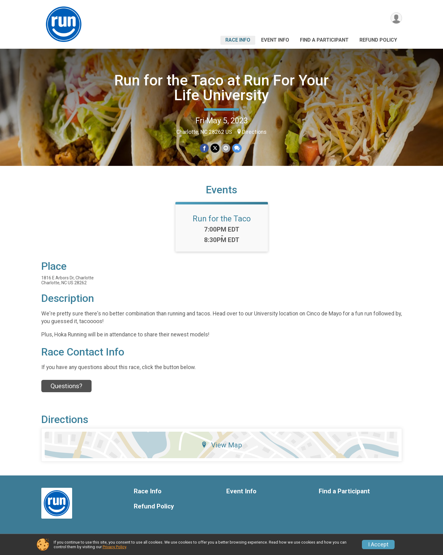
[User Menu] (396, 18)
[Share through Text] (237, 148)
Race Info (237, 40)
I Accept (378, 544)
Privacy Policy (114, 547)
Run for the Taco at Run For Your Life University (221, 88)
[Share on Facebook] (204, 148)
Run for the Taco (222, 218)
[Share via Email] (225, 148)
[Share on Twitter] (215, 148)
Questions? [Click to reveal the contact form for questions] (66, 386)
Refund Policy (378, 40)
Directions (254, 132)
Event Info (275, 40)
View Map (221, 445)
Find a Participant (324, 40)
